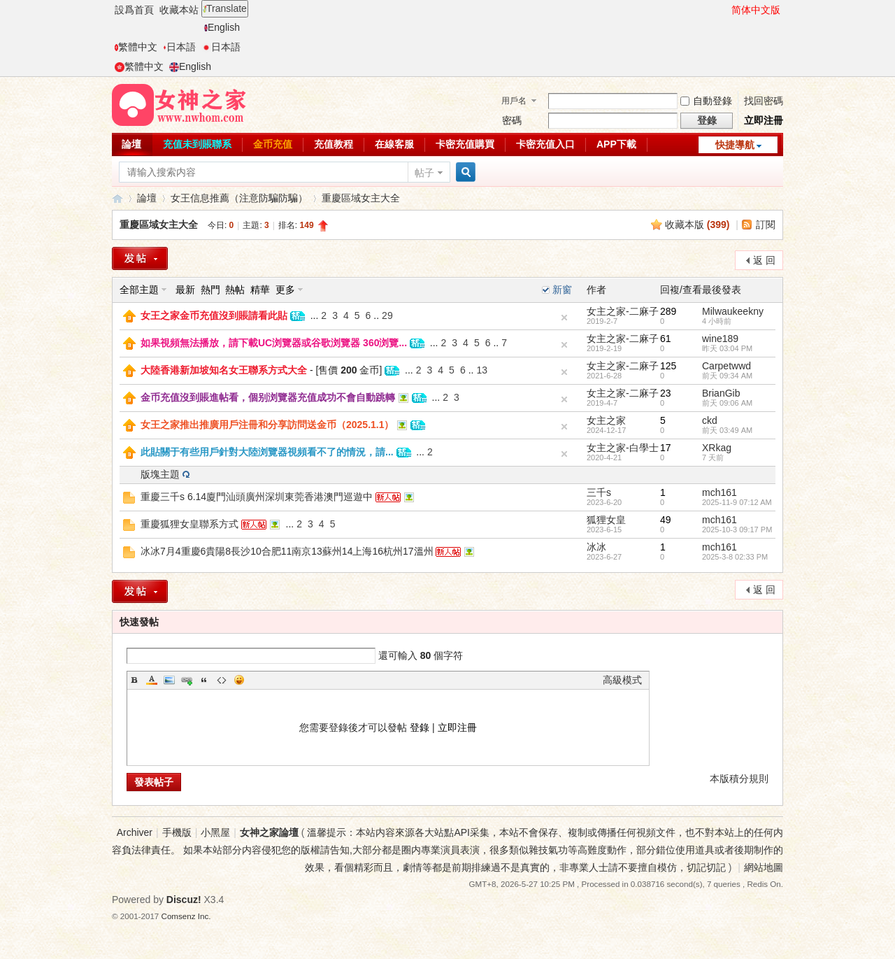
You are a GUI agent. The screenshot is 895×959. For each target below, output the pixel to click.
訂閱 (765, 224)
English (222, 27)
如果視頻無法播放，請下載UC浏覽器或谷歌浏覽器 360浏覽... (274, 342)
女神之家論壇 (117, 198)
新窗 (562, 289)
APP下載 (616, 144)
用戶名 (514, 101)
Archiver (134, 832)
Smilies (239, 680)
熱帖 (235, 289)
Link (187, 680)
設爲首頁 (134, 9)
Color (152, 680)
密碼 (512, 120)
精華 (260, 289)
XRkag (716, 447)
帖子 (424, 172)
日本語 (179, 46)
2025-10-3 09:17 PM (737, 529)
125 (668, 365)
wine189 (720, 338)
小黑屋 (215, 832)
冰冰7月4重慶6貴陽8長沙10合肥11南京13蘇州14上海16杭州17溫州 (287, 551)
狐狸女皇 (606, 519)
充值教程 (333, 144)
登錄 (419, 727)
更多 (285, 289)
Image (169, 680)
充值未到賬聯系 (197, 144)
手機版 (177, 832)
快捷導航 (734, 144)
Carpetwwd (726, 365)
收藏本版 (697, 224)
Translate (225, 8)
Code (222, 680)
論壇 (131, 144)
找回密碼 (763, 100)
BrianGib (721, 393)
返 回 (764, 260)
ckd (709, 420)
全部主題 (139, 289)
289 (668, 311)
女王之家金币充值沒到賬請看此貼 (214, 315)
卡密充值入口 (545, 144)
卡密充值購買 (465, 144)
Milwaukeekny (733, 311)
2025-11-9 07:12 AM (737, 502)
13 (481, 370)
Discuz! (183, 899)
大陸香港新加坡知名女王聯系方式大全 (224, 370)
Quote (204, 680)
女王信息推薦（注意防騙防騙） (239, 198)
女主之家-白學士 (623, 447)
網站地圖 (763, 867)
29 (387, 315)
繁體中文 (136, 46)
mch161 (719, 492)
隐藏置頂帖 (564, 317)
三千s (599, 492)
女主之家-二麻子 (623, 311)
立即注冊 (763, 120)
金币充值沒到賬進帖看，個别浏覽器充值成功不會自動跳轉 (268, 397)
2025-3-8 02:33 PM (735, 557)
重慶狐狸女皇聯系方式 (189, 524)
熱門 (210, 289)
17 (665, 447)
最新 (185, 289)
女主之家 (606, 420)
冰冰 (596, 547)
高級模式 (622, 679)
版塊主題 (160, 474)
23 (665, 393)
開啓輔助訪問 (725, 9)
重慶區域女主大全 (361, 198)
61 (665, 338)
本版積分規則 (739, 778)
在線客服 (394, 144)
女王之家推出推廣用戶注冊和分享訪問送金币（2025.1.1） (267, 424)
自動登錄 (706, 100)
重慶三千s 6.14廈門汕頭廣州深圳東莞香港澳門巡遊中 (257, 496)
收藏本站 (179, 9)
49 (665, 519)
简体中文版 (755, 9)
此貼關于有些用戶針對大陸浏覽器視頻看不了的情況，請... (267, 451)
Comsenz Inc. (186, 916)
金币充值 (272, 144)
